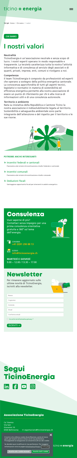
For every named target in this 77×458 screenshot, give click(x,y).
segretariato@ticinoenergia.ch (38, 430)
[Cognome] (35, 300)
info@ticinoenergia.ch (24, 253)
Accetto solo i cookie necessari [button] (19, 451)
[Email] (35, 310)
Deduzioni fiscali (16, 181)
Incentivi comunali (17, 172)
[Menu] (71, 9)
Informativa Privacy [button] (33, 447)
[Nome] (35, 295)
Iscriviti (13, 325)
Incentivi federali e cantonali (23, 163)
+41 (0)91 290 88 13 (23, 244)
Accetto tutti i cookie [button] (40, 451)
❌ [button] (51, 435)
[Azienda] (35, 305)
